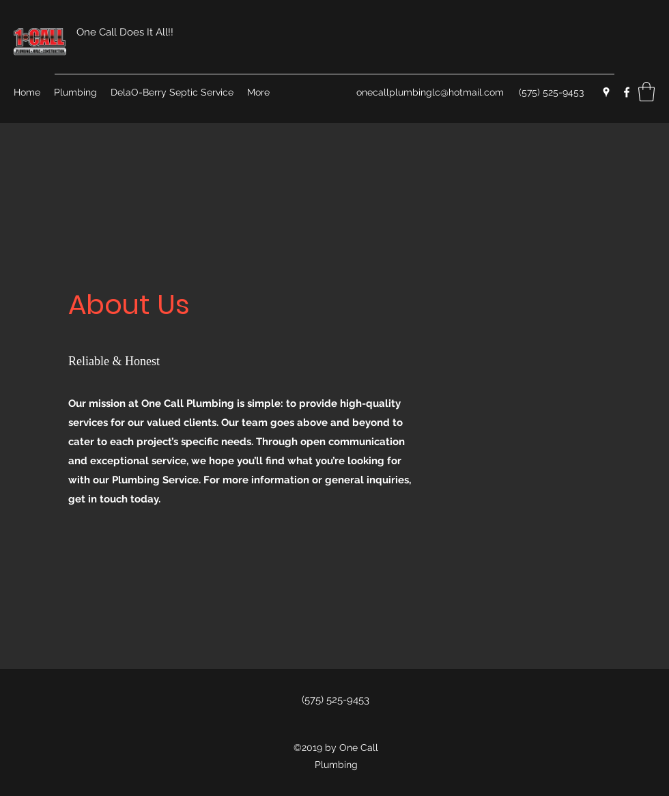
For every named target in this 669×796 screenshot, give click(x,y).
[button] (646, 92)
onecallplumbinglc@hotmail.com (430, 92)
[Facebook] (627, 92)
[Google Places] (606, 92)
